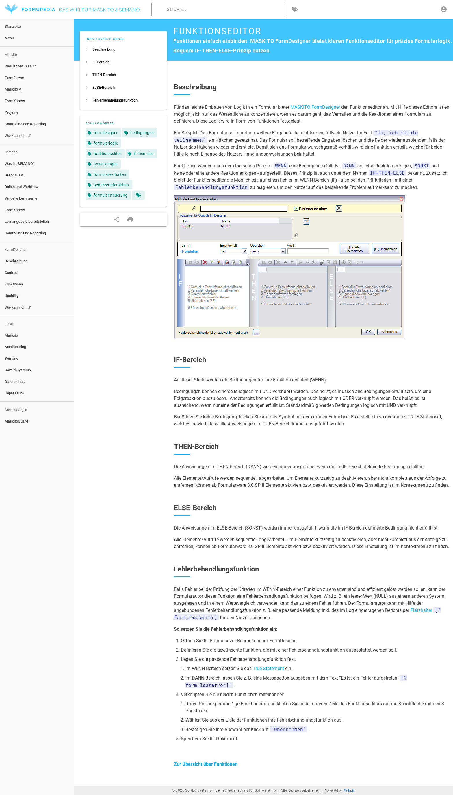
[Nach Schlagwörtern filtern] (295, 9)
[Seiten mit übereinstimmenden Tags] (138, 195)
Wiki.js (349, 790)
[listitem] (123, 49)
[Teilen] (116, 219)
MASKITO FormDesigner (315, 107)
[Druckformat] (130, 219)
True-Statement (268, 668)
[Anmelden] (444, 9)
